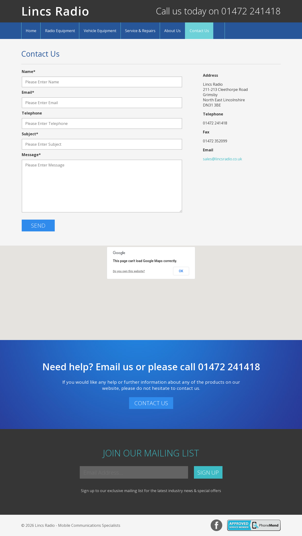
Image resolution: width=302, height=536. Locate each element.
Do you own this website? (129, 271)
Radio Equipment (60, 30)
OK (181, 271)
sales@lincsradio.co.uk (222, 159)
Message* (31, 154)
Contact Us (199, 30)
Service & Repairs (140, 30)
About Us (172, 30)
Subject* (30, 133)
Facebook (216, 525)
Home (31, 30)
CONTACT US (151, 403)
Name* (28, 71)
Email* (28, 92)
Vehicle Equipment (100, 30)
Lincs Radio (55, 11)
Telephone (32, 113)
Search (219, 30)
